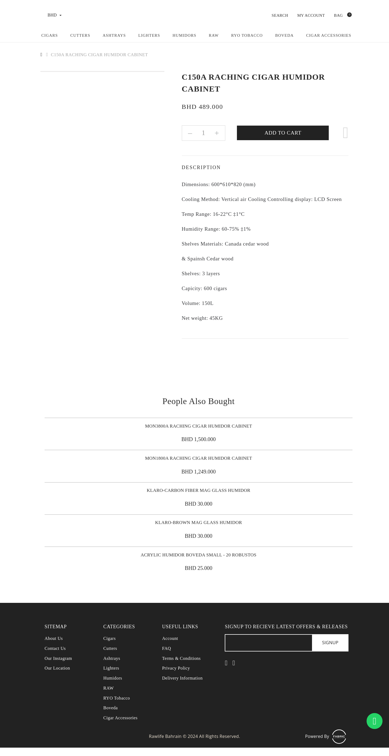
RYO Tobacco (249, 35)
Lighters (150, 35)
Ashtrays (115, 35)
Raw (215, 35)
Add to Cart (283, 133)
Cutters (81, 35)
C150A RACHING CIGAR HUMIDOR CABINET (103, 54)
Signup (328, 650)
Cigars (49, 35)
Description (202, 167)
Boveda (287, 35)
